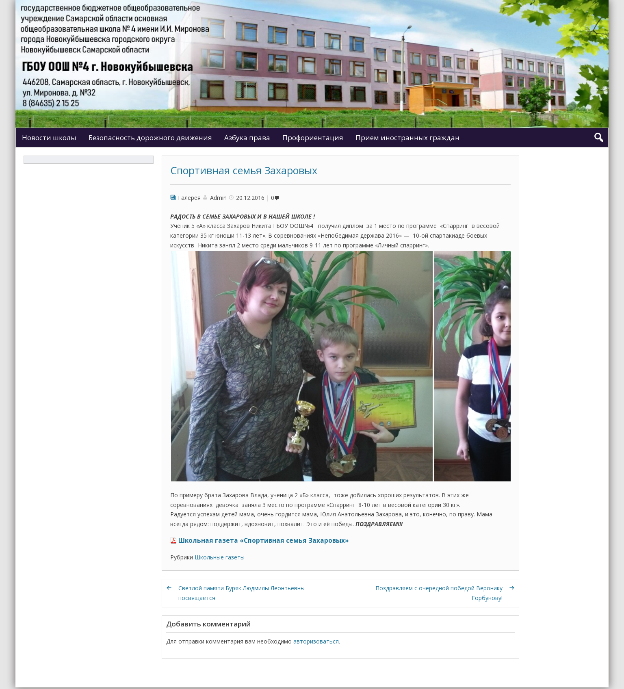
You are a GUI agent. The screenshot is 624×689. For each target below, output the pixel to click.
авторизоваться (316, 641)
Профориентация (312, 137)
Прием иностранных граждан (407, 137)
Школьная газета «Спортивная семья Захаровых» (263, 540)
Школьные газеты (220, 557)
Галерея (189, 198)
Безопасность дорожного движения (150, 137)
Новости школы (49, 137)
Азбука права (247, 137)
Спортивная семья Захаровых (243, 170)
